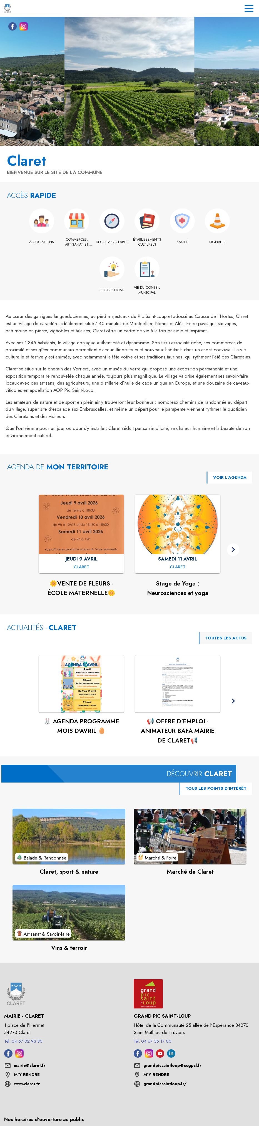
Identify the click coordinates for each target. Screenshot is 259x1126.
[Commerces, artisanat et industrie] (77, 242)
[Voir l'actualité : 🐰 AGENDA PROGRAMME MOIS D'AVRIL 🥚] (81, 684)
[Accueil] (7, 8)
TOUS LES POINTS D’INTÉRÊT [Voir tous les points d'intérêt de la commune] (216, 788)
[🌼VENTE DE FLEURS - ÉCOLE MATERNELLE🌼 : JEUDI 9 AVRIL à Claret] (81, 567)
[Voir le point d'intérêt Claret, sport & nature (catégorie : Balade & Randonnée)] (69, 836)
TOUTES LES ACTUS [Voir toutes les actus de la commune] (225, 638)
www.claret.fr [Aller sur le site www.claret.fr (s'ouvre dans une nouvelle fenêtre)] (27, 1084)
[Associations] (42, 242)
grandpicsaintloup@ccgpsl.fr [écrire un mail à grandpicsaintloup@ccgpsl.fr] (172, 1065)
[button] (233, 549)
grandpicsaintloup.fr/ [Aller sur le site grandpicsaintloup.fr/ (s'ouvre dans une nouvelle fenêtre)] (164, 1084)
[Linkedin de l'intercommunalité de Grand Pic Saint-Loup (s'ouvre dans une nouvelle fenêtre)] (171, 1056)
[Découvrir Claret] (112, 242)
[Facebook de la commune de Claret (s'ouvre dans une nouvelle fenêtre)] (11, 27)
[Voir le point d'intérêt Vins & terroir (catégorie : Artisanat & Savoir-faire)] (69, 912)
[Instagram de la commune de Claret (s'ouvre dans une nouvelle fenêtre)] (22, 27)
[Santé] (182, 242)
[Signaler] (217, 242)
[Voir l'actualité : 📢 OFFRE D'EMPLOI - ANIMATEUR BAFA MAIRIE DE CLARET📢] (177, 684)
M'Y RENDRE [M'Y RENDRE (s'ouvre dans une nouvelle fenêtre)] (27, 1075)
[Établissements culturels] (147, 242)
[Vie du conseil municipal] (147, 290)
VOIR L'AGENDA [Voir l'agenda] (229, 477)
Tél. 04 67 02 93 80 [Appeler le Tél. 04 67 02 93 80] (23, 1041)
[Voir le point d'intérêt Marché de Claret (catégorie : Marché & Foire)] (190, 836)
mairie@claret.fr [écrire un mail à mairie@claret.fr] (29, 1065)
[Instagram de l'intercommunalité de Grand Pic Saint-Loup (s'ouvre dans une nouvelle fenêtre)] (149, 1056)
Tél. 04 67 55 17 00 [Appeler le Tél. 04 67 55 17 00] (152, 1041)
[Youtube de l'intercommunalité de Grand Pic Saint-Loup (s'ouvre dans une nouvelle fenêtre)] (160, 1056)
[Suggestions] (112, 290)
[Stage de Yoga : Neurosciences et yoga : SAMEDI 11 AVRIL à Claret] (177, 567)
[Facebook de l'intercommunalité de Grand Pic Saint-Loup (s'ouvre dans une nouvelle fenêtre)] (138, 1056)
